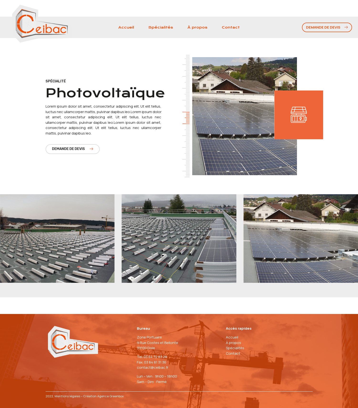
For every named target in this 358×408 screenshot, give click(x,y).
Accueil (126, 27)
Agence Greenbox (110, 396)
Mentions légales (67, 396)
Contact (231, 27)
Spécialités (160, 27)
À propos (197, 27)
